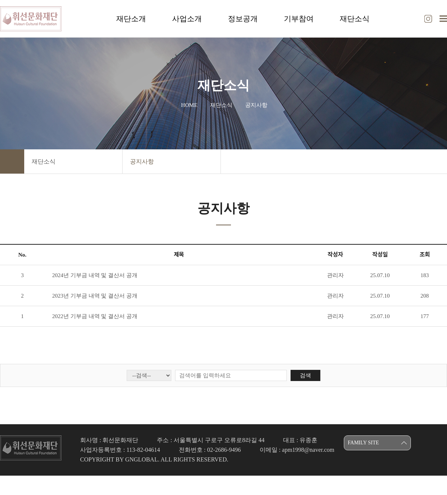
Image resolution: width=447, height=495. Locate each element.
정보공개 (243, 19)
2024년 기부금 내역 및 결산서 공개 (94, 275)
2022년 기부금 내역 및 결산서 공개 (94, 316)
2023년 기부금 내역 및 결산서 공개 (94, 296)
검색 (305, 375)
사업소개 (187, 19)
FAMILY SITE (363, 442)
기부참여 (299, 19)
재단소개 (131, 19)
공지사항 (142, 161)
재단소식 (355, 19)
